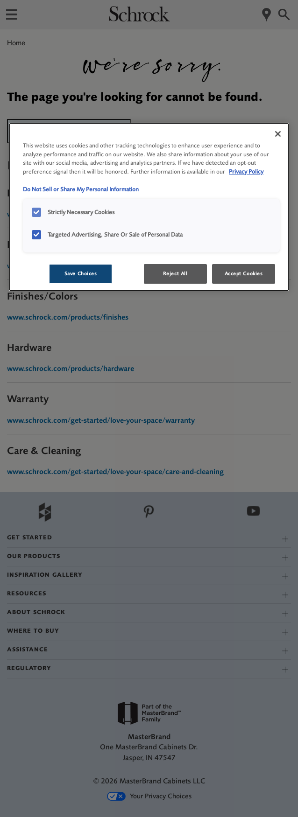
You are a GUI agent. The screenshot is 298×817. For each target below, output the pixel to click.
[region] (149, 207)
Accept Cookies (244, 274)
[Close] (278, 134)
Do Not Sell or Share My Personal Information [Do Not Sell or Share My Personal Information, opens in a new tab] (81, 189)
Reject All (175, 274)
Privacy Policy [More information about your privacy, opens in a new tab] (246, 171)
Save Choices (80, 274)
